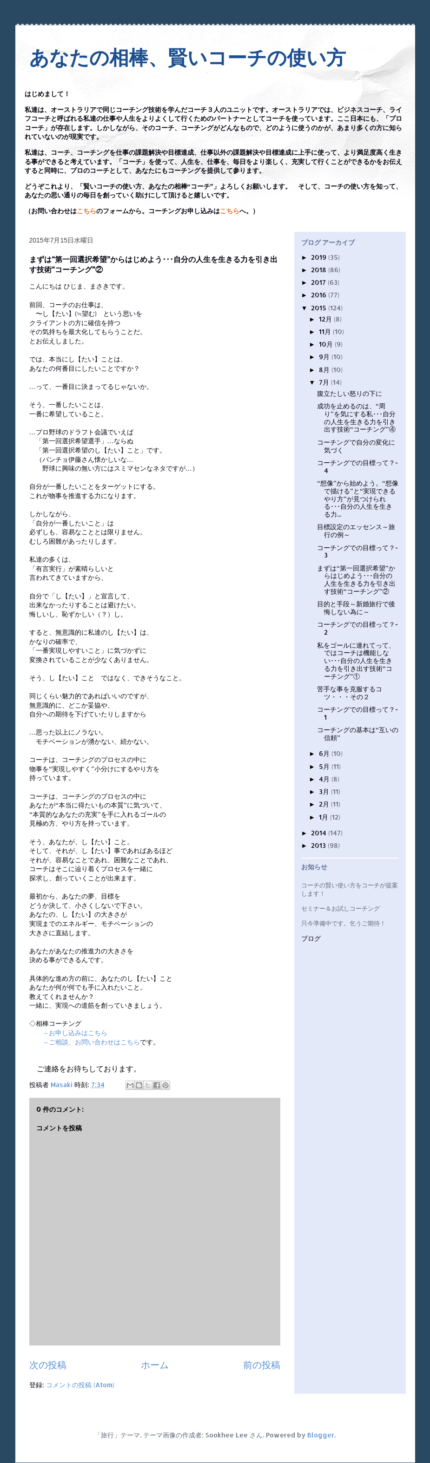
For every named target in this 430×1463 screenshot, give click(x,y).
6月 (325, 753)
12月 (326, 319)
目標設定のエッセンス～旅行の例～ (356, 530)
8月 (325, 370)
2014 (319, 833)
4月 (325, 779)
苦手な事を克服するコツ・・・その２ (349, 693)
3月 (325, 791)
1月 (324, 817)
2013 (319, 845)
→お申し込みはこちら (74, 1033)
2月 (325, 804)
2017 (319, 282)
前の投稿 (261, 1365)
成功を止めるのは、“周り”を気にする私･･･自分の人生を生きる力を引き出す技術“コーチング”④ (356, 417)
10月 (327, 344)
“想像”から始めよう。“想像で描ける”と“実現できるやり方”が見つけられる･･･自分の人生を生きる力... (357, 498)
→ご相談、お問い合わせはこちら (91, 1042)
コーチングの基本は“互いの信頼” (357, 733)
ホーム (155, 1365)
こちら (86, 211)
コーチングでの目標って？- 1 (357, 713)
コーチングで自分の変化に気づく (356, 446)
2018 (319, 270)
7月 (325, 382)
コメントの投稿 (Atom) (80, 1385)
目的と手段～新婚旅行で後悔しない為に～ (356, 608)
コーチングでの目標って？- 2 (357, 628)
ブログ (311, 938)
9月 (325, 357)
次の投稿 (47, 1365)
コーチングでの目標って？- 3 (357, 551)
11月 (326, 331)
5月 (325, 766)
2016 (319, 295)
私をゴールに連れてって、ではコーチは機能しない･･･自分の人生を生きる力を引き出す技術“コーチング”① (356, 660)
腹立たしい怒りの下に (349, 393)
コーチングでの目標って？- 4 (357, 466)
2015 (319, 308)
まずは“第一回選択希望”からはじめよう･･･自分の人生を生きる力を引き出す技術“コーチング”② (356, 579)
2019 (319, 257)
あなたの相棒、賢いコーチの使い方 (187, 58)
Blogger (320, 1435)
